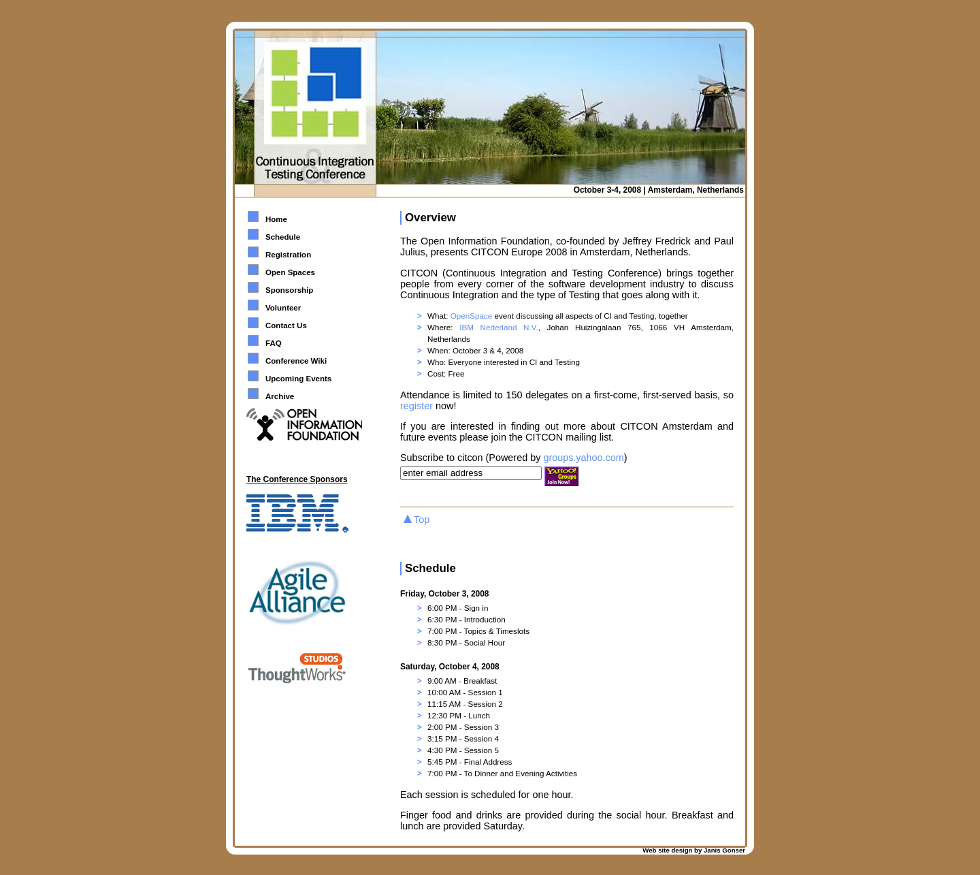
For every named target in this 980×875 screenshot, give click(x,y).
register (416, 405)
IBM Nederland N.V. (498, 327)
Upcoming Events (298, 379)
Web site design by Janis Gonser (693, 850)
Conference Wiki (296, 361)
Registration (288, 255)
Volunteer (283, 308)
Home (276, 219)
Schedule (282, 237)
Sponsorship (289, 290)
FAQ (273, 343)
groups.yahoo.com (583, 457)
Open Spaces (290, 272)
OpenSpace (472, 315)
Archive (279, 396)
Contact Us (286, 325)
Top (421, 519)
